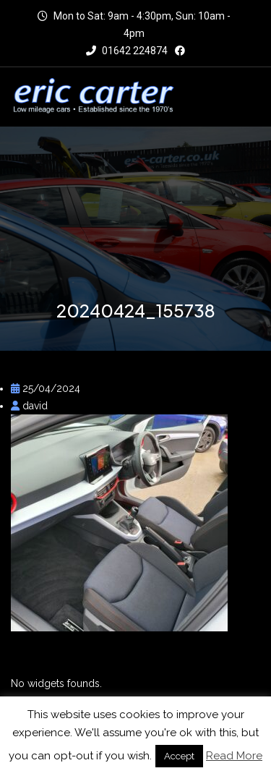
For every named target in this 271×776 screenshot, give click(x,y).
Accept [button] (179, 756)
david (29, 406)
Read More (234, 755)
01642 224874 (127, 50)
